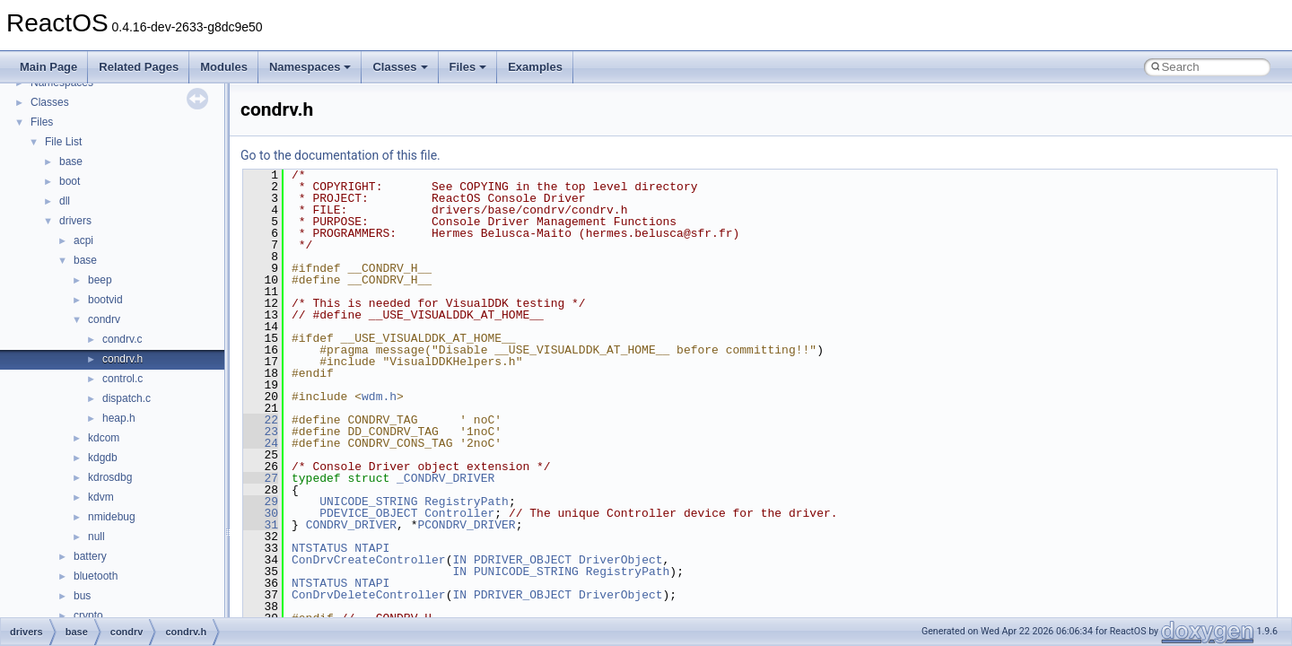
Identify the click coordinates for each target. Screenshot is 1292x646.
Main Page (48, 67)
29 (260, 501)
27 (260, 478)
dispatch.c (126, 398)
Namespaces (310, 67)
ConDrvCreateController (369, 560)
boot (69, 181)
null (96, 536)
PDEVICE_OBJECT (368, 513)
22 (260, 420)
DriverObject (621, 560)
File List (63, 141)
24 (260, 443)
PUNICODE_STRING (526, 571)
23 (260, 431)
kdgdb (103, 457)
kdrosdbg (110, 477)
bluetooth (96, 576)
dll (64, 201)
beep (100, 280)
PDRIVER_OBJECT (523, 560)
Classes (399, 67)
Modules (224, 67)
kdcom (103, 438)
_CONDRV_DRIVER (445, 478)
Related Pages (139, 67)
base (71, 161)
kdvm (101, 497)
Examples (535, 67)
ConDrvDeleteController (369, 595)
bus (82, 595)
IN (459, 560)
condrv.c (122, 339)
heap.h (118, 418)
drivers (75, 220)
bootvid (105, 299)
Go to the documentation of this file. (340, 155)
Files (468, 67)
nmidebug (111, 517)
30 (260, 513)
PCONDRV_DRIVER (466, 525)
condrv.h (122, 359)
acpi (83, 240)
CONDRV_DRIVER (351, 525)
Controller (459, 513)
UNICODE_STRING (368, 501)
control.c (122, 378)
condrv (104, 319)
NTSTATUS (319, 548)
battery (90, 556)
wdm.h (379, 396)
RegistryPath (466, 501)
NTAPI (371, 548)
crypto (88, 615)
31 (260, 525)
